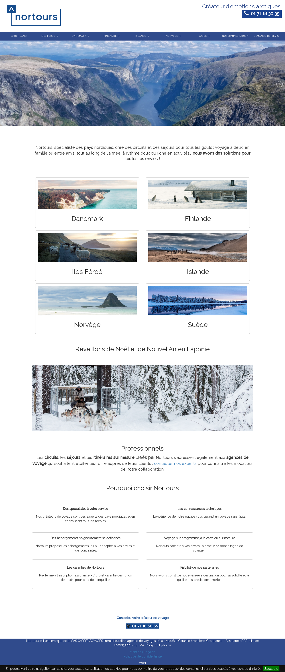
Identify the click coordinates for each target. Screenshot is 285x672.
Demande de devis (266, 36)
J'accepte (271, 668)
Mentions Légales (142, 652)
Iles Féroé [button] (49, 36)
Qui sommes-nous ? (235, 36)
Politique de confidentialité (143, 656)
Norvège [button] (173, 36)
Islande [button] (142, 36)
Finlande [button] (112, 36)
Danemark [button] (81, 36)
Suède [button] (204, 36)
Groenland (19, 36)
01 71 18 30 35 (261, 13)
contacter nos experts (175, 463)
